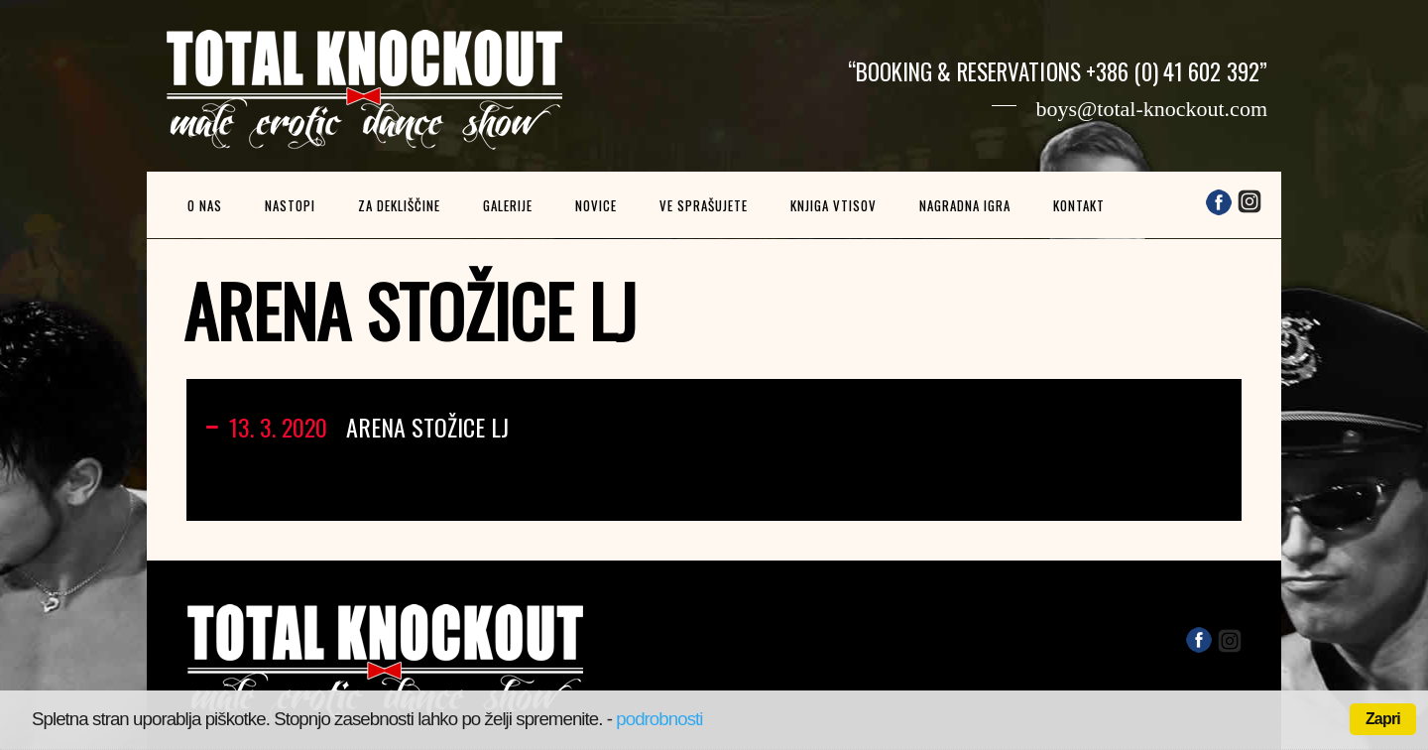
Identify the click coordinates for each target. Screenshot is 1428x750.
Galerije (508, 205)
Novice (596, 205)
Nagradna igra (965, 205)
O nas (204, 205)
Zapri (1383, 718)
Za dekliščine (399, 205)
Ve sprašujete (703, 205)
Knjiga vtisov (833, 205)
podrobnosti (659, 718)
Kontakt (1079, 205)
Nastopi (290, 205)
